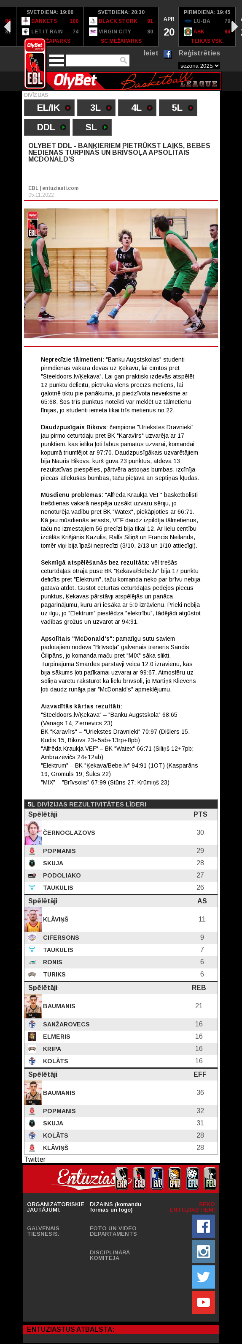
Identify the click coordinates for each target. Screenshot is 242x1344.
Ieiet (151, 53)
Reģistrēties (199, 53)
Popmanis (58, 851)
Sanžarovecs (65, 1024)
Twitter (35, 1159)
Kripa (51, 1048)
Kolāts (54, 1061)
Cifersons (60, 937)
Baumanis (58, 1006)
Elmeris (55, 1036)
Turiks (53, 974)
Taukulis (57, 887)
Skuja (52, 863)
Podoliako (61, 875)
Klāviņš (54, 919)
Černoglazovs (68, 832)
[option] (50, 27)
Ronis (51, 962)
